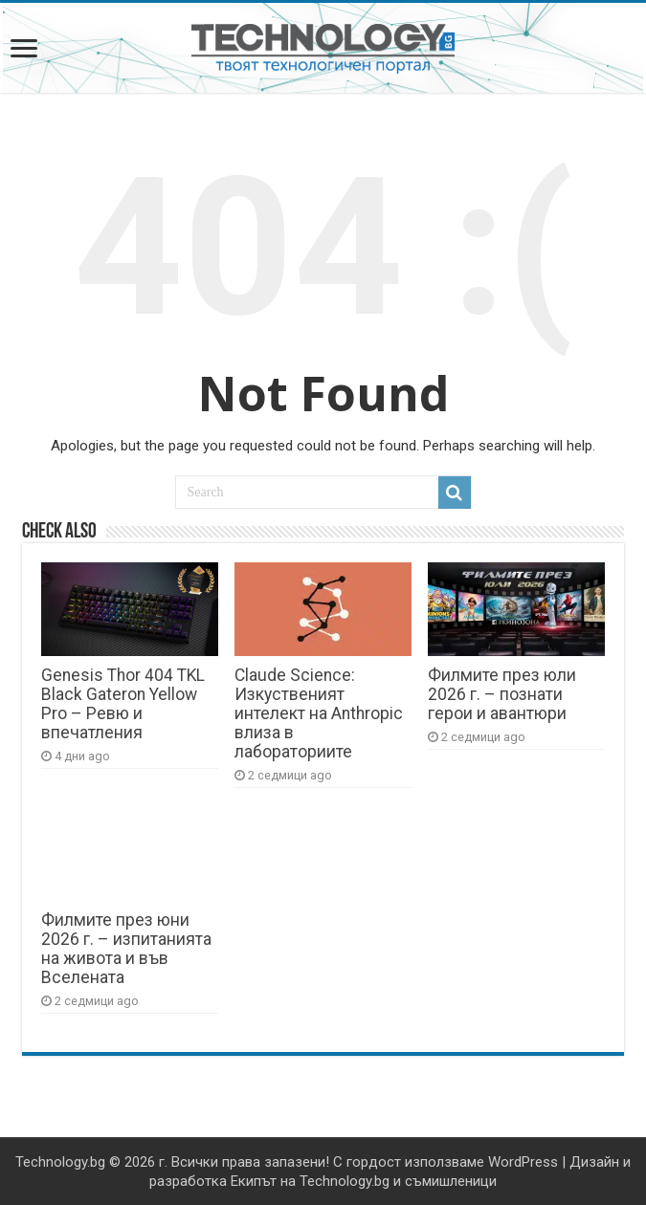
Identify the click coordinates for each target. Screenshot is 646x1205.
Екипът (254, 1181)
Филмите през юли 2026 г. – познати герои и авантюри (502, 694)
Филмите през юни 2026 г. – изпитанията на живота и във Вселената (126, 948)
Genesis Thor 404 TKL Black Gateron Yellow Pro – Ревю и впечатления (123, 704)
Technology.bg (60, 1162)
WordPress (523, 1162)
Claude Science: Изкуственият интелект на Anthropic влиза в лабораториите (318, 713)
